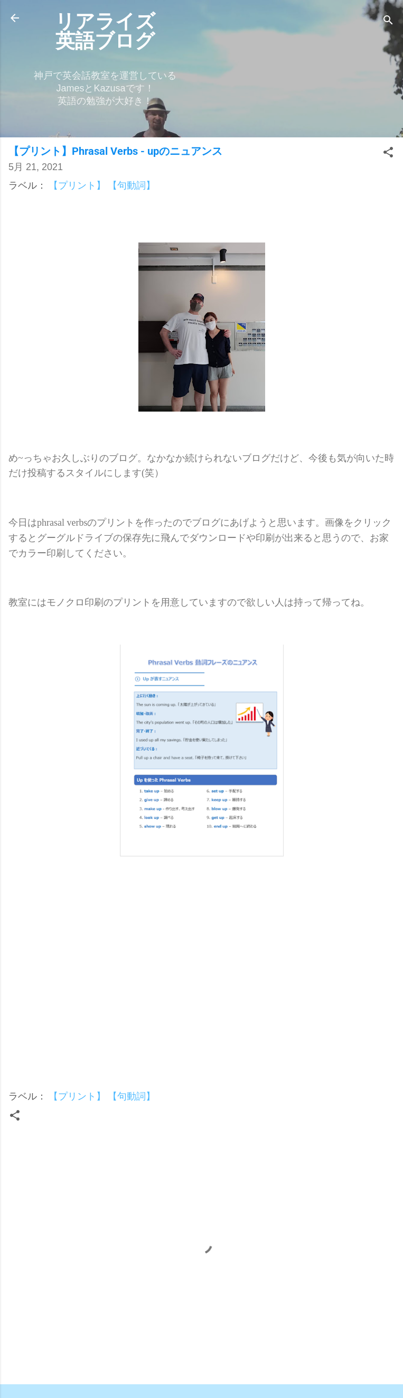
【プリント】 (77, 185)
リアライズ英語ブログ (105, 31)
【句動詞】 (131, 185)
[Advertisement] (201, 984)
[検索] (388, 21)
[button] (388, 154)
